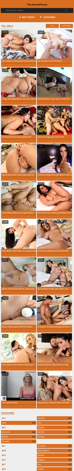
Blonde (18, 437)
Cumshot (54, 446)
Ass (54, 423)
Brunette (18, 441)
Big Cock (18, 432)
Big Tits (54, 432)
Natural (54, 455)
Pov (54, 464)
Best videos (27, 17)
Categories (47, 17)
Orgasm (54, 460)
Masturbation (54, 451)
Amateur (54, 418)
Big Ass (54, 427)
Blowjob (54, 437)
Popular (66, 26)
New (52, 26)
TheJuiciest (37, 4)
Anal (18, 423)
